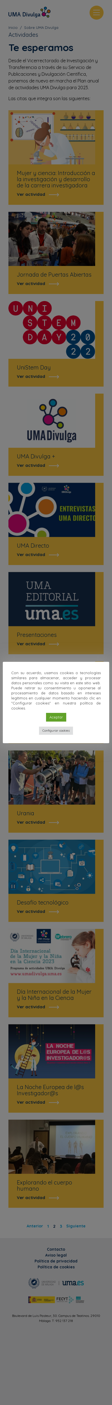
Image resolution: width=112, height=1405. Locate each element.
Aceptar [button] (56, 717)
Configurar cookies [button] (56, 731)
